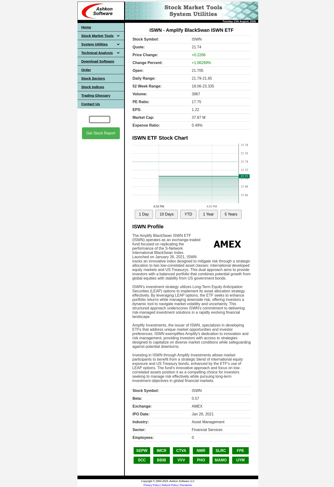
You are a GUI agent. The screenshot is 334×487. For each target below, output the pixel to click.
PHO (201, 460)
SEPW (141, 451)
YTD (188, 214)
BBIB (161, 460)
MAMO (221, 460)
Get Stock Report (100, 133)
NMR (201, 451)
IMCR (161, 451)
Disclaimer (186, 485)
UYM (240, 460)
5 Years (231, 214)
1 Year (208, 214)
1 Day (144, 214)
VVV (181, 460)
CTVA (181, 451)
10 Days (167, 214)
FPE (240, 451)
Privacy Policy (152, 485)
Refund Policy (170, 485)
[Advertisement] (101, 213)
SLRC (221, 451)
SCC (142, 460)
